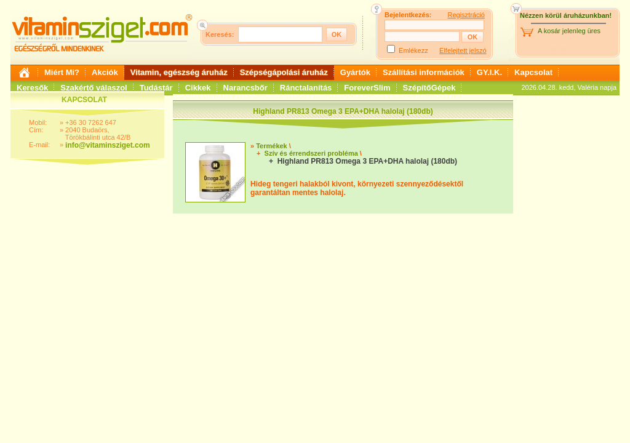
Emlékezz (413, 50)
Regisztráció (466, 14)
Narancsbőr (245, 87)
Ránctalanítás (306, 87)
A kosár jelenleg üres (569, 30)
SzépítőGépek (429, 87)
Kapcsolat (533, 72)
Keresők (32, 87)
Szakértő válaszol (93, 87)
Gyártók (355, 72)
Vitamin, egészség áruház (179, 72)
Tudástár (156, 87)
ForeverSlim (367, 87)
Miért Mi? (61, 72)
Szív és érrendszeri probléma (311, 153)
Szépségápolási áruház (284, 72)
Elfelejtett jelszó (462, 50)
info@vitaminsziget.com (107, 145)
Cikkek (198, 87)
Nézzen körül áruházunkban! (566, 15)
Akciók (105, 72)
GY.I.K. (489, 72)
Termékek (271, 146)
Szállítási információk (424, 72)
